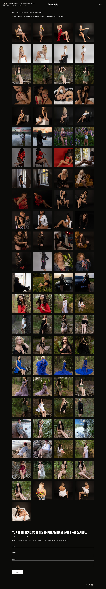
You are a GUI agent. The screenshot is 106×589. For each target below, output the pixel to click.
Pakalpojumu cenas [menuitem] (13, 3)
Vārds (14, 546)
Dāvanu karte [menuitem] (6, 5)
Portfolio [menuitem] (5, 3)
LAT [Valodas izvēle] (100, 4)
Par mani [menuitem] (21, 5)
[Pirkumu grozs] (96, 4)
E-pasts (14, 552)
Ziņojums (14, 559)
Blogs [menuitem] (26, 5)
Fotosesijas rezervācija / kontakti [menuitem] (27, 3)
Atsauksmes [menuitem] (13, 5)
